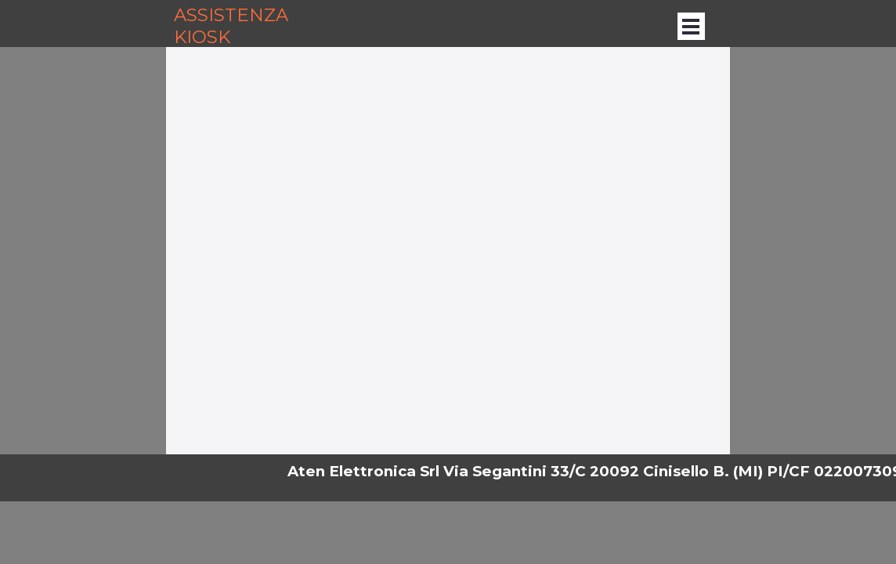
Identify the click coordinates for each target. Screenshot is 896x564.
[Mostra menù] (691, 26)
